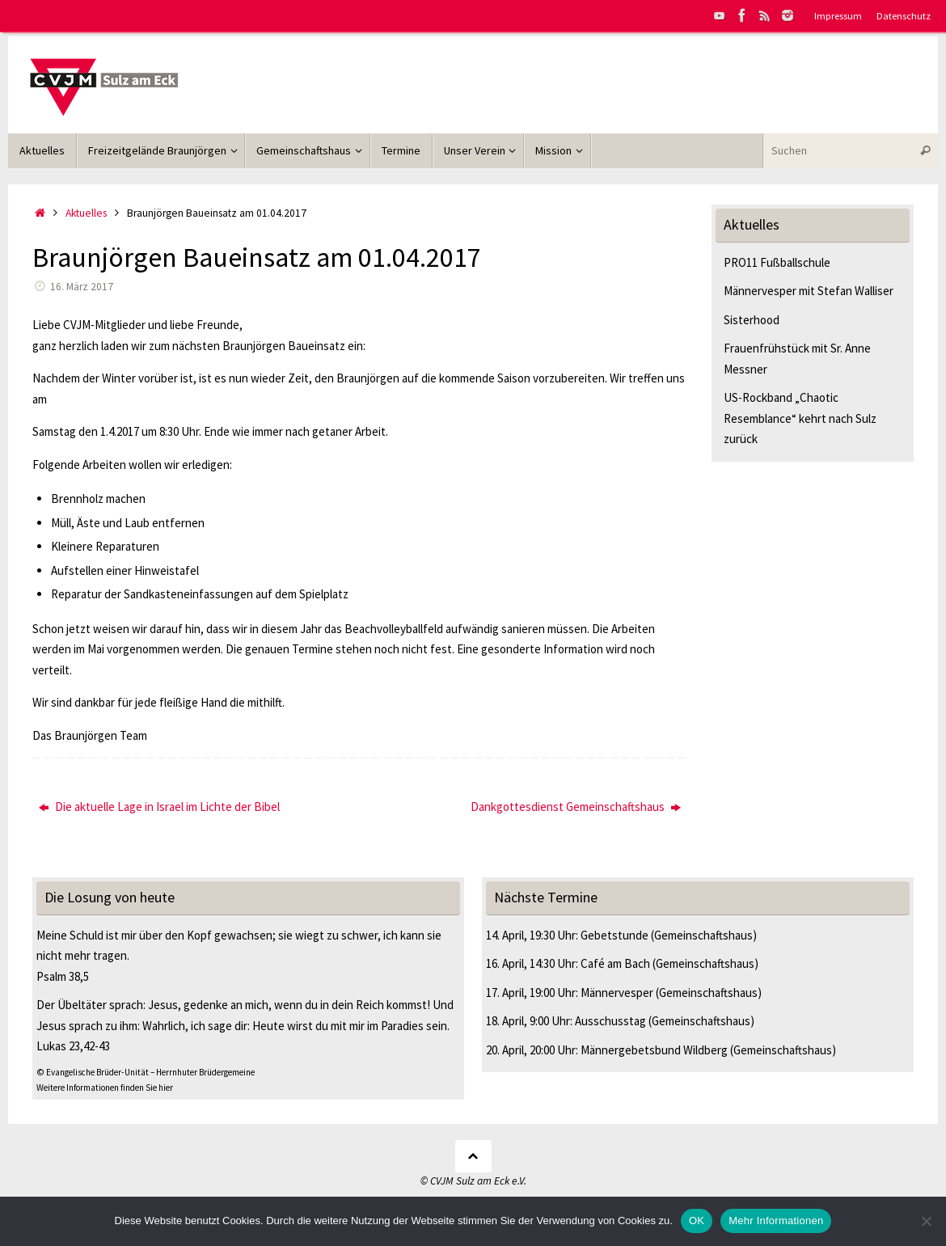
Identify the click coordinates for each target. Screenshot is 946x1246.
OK (696, 1220)
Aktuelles (86, 213)
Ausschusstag (610, 1020)
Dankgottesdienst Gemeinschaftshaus (576, 806)
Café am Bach (615, 963)
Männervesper (617, 992)
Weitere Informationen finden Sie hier (104, 1087)
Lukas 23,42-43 (73, 1046)
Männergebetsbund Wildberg (654, 1050)
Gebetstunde (614, 935)
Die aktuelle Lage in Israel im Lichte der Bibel (159, 806)
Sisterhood (751, 319)
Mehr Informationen (776, 1220)
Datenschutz (903, 15)
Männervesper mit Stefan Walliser (808, 290)
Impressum (838, 15)
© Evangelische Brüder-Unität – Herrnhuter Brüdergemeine (145, 1072)
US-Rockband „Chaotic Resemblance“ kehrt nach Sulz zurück (800, 418)
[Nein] (926, 1221)
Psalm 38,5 (62, 976)
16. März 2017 (81, 287)
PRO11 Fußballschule (777, 262)
